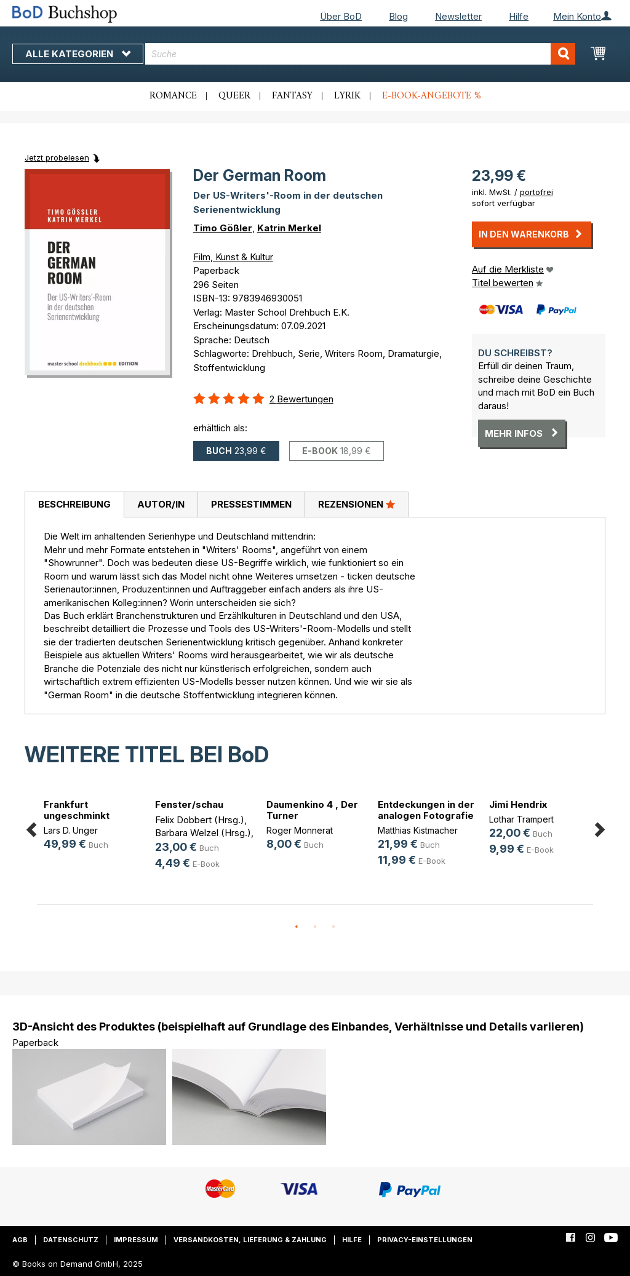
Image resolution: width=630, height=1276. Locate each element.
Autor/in (161, 504)
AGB (20, 1239)
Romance (173, 96)
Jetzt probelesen (57, 157)
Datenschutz (70, 1239)
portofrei (536, 192)
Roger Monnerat (299, 830)
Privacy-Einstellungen (424, 1239)
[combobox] (360, 54)
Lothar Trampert (521, 819)
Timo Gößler (222, 228)
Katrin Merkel (289, 228)
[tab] (74, 505)
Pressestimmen (251, 504)
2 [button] (315, 927)
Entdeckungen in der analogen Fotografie (426, 810)
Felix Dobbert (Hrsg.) (199, 820)
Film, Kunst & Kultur (233, 257)
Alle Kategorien (77, 54)
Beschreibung (74, 504)
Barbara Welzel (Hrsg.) (203, 833)
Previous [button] (31, 827)
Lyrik (347, 96)
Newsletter (458, 16)
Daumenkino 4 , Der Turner (312, 810)
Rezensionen (356, 504)
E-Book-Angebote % (431, 96)
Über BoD (341, 16)
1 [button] (296, 927)
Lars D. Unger (71, 830)
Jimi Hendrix (518, 804)
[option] (92, 827)
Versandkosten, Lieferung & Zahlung (250, 1239)
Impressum (136, 1239)
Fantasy (292, 96)
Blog (398, 16)
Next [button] (599, 827)
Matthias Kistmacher (418, 830)
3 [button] (333, 927)
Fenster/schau (189, 804)
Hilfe (518, 16)
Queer (234, 96)
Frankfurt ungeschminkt (77, 810)
